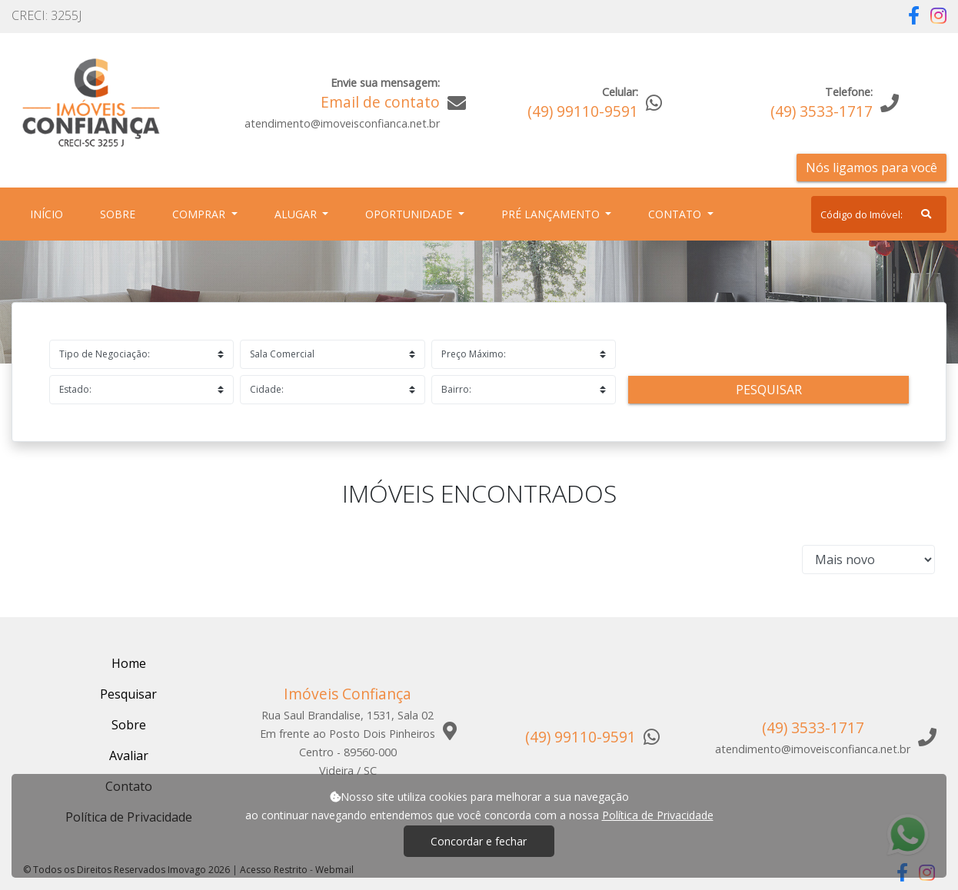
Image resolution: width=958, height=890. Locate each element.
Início (49, 213)
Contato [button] (676, 214)
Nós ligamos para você (871, 167)
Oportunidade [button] (410, 214)
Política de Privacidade (658, 815)
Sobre (120, 213)
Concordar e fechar (479, 841)
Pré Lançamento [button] (552, 214)
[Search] (878, 214)
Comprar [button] (200, 214)
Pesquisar (769, 389)
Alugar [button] (297, 214)
